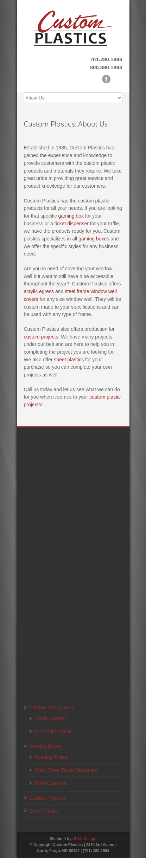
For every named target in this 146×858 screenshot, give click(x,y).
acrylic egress (39, 291)
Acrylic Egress (50, 718)
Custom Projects (47, 798)
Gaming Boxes (45, 746)
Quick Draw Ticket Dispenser (66, 770)
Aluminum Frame (53, 731)
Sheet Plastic (43, 811)
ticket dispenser (72, 223)
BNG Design (85, 839)
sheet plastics (69, 359)
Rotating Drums (51, 757)
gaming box (71, 216)
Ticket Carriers (50, 783)
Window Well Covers (52, 707)
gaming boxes (93, 238)
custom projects (41, 337)
